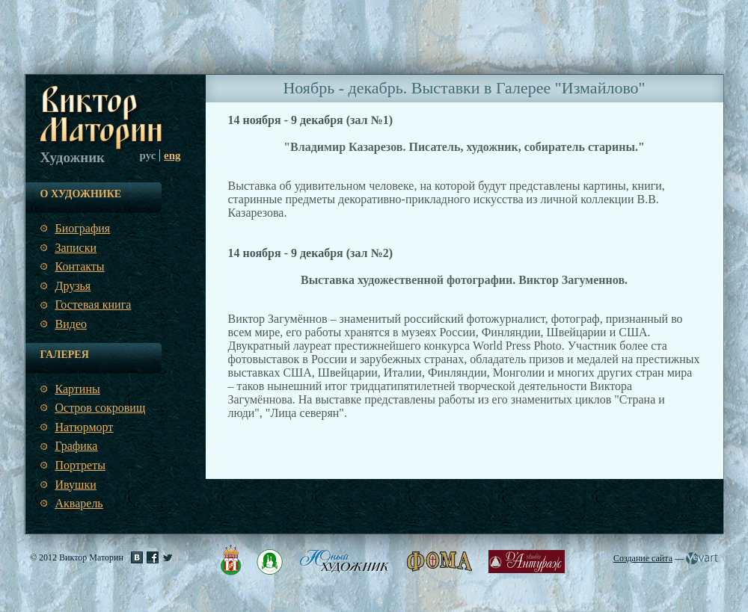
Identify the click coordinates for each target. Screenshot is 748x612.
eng (172, 155)
